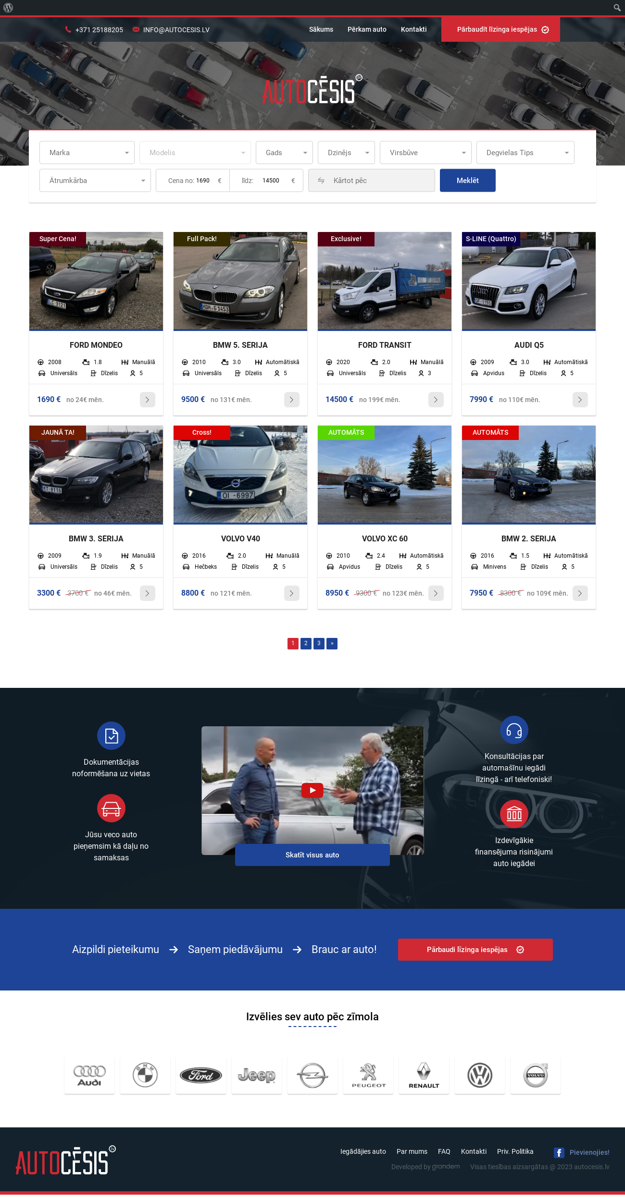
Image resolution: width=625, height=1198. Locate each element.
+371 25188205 (99, 29)
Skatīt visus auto (312, 858)
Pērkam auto (367, 29)
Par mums (412, 1154)
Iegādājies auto (363, 1154)
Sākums (321, 29)
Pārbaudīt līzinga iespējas (503, 29)
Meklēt (507, 180)
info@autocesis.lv (176, 29)
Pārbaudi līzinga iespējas (475, 952)
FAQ (444, 1154)
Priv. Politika (515, 1154)
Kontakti (414, 29)
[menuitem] (8, 7)
